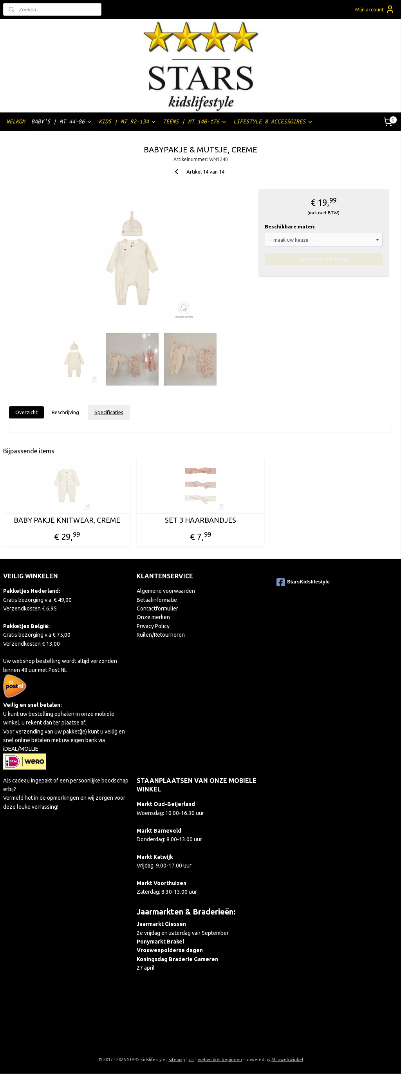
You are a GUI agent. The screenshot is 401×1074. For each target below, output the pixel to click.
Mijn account (375, 9)
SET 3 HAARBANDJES (200, 520)
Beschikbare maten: (290, 226)
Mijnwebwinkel (287, 1059)
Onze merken (153, 617)
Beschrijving (65, 412)
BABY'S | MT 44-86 (61, 121)
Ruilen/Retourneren (161, 635)
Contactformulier (157, 608)
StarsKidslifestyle (303, 582)
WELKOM (15, 121)
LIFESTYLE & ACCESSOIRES (273, 121)
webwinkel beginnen (220, 1059)
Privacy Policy (153, 626)
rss (191, 1059)
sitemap (177, 1059)
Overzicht (26, 412)
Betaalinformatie (157, 600)
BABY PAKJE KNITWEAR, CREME (67, 520)
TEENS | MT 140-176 (195, 121)
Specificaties (108, 412)
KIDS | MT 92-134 (128, 121)
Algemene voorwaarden (166, 591)
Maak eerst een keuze (324, 259)
